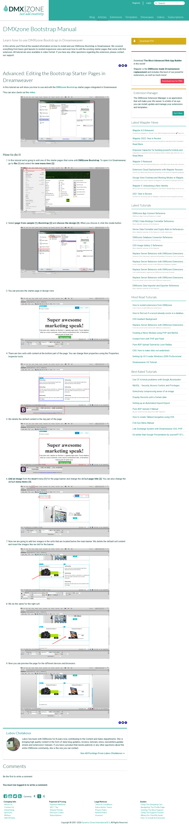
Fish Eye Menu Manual (143, 429)
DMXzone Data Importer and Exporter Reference (156, 290)
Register (136, 3)
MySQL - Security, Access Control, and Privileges (156, 391)
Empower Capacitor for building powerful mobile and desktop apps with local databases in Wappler (159, 150)
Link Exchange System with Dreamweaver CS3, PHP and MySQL (159, 435)
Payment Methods (58, 804)
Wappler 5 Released (142, 162)
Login (148, 3)
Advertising (9, 810)
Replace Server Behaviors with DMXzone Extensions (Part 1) (159, 282)
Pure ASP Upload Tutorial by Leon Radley (152, 350)
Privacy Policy (101, 810)
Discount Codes (57, 812)
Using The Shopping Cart (151, 804)
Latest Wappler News (144, 122)
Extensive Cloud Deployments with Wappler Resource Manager (159, 171)
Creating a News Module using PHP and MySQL (155, 338)
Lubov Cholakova (18, 733)
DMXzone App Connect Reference (149, 215)
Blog (92, 17)
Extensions (116, 17)
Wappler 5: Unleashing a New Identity (150, 187)
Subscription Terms (103, 807)
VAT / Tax (54, 807)
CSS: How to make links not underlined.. (151, 356)
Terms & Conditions (103, 804)
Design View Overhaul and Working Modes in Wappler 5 (159, 179)
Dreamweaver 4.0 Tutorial (145, 368)
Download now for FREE (172, 81)
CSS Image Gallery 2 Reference (148, 249)
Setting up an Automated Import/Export (151, 409)
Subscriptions (175, 17)
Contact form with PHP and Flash (148, 344)
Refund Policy (101, 812)
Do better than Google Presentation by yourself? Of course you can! (159, 440)
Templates (131, 17)
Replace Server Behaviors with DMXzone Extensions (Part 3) (159, 265)
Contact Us (9, 807)
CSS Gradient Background (145, 324)
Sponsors (8, 812)
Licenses (99, 815)
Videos (161, 17)
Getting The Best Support (152, 810)
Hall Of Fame (9, 818)
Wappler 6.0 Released (143, 130)
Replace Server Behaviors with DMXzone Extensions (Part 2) (159, 274)
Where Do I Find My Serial (152, 815)
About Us (8, 804)
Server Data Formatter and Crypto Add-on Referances (158, 232)
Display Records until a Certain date (150, 403)
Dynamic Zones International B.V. (96, 822)
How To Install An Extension (153, 818)
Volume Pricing (56, 810)
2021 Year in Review (142, 195)
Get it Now (178, 113)
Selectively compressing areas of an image (153, 397)
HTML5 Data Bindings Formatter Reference (153, 224)
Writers (7, 815)
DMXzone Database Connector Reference (153, 240)
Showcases (147, 17)
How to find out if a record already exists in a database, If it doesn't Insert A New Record (159, 318)
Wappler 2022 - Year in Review (147, 138)
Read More (138, 144)
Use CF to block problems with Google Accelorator (157, 385)
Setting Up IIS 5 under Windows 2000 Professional (157, 362)
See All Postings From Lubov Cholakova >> (102, 753)
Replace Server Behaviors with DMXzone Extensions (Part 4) (159, 257)
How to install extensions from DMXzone (152, 310)
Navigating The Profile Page (153, 807)
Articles (102, 17)
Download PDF (142, 41)
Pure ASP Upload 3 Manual (145, 414)
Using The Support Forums (152, 812)
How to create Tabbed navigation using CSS (153, 423)
